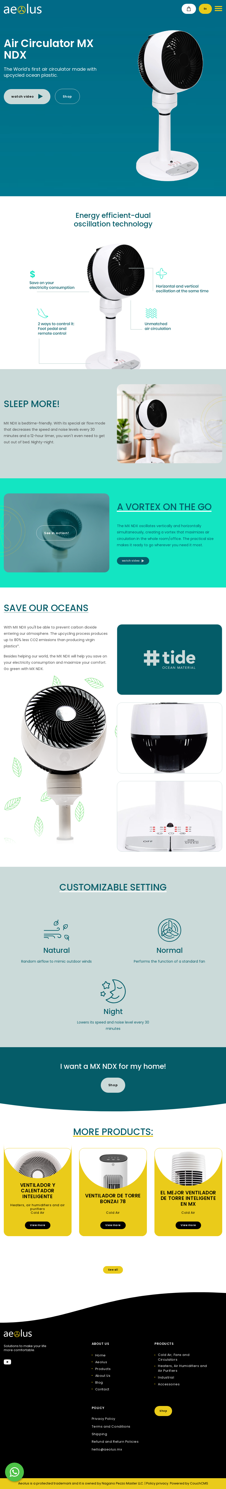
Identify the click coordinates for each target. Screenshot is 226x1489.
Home (100, 1355)
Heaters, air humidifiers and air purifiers (37, 1207)
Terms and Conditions (111, 1427)
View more (37, 1225)
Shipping (99, 1434)
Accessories (169, 1384)
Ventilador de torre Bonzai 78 (113, 1198)
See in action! (56, 533)
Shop (67, 96)
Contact (102, 1389)
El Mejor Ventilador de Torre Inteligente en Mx (188, 1198)
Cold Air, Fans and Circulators (173, 1357)
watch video (27, 96)
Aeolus (101, 1362)
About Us (102, 1376)
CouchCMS (199, 1483)
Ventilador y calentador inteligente (37, 1191)
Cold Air (37, 1212)
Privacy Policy (103, 1419)
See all (113, 1269)
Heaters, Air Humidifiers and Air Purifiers (182, 1368)
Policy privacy (157, 1483)
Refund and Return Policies (115, 1442)
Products (103, 1369)
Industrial (166, 1377)
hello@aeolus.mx (107, 1449)
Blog (99, 1382)
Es (205, 8)
